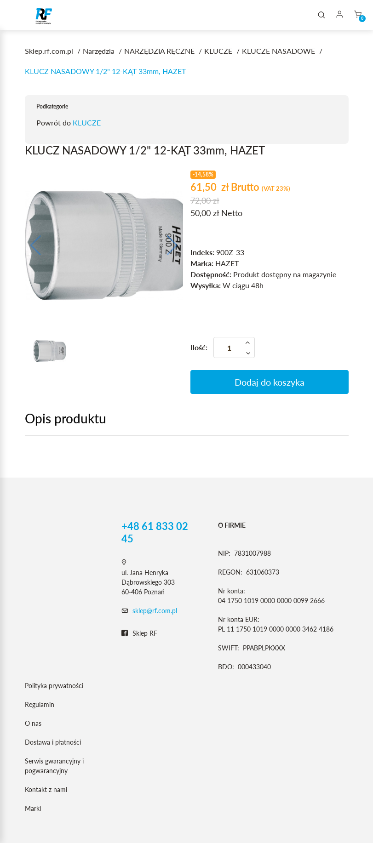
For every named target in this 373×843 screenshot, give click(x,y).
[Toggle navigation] (20, 15)
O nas (33, 723)
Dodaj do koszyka (269, 381)
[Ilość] (234, 347)
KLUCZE (87, 122)
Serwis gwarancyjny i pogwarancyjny (54, 766)
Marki (33, 808)
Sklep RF (139, 633)
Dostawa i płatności (53, 742)
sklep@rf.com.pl (154, 611)
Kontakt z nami (46, 789)
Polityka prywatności (54, 685)
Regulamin (39, 704)
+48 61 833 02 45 (154, 532)
